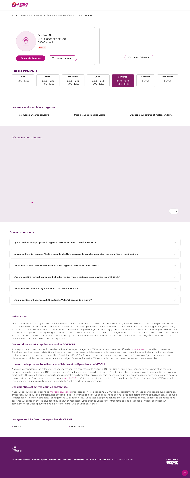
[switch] (118, 459)
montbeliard (77, 427)
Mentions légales (39, 459)
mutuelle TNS (69, 378)
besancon (19, 427)
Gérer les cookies (80, 459)
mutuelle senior (139, 349)
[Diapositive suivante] (176, 211)
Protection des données (59, 459)
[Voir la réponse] (95, 242)
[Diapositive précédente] (171, 211)
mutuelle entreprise (60, 392)
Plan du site (95, 459)
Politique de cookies (21, 459)
